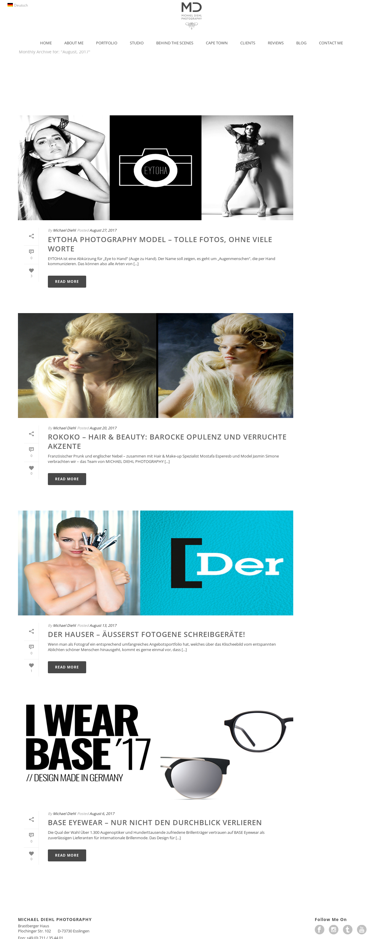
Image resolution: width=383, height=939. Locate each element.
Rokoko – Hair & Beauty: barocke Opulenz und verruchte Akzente (167, 441)
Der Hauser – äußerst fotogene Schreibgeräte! (146, 634)
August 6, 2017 (101, 813)
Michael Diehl (64, 230)
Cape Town (217, 43)
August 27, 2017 (102, 230)
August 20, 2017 (102, 428)
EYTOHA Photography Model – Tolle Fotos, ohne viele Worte (160, 243)
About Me (73, 43)
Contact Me (331, 43)
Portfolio (106, 43)
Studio (137, 43)
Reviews (276, 43)
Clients (247, 43)
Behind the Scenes (174, 43)
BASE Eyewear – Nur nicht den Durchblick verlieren (155, 822)
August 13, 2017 (102, 625)
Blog (301, 43)
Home (46, 43)
